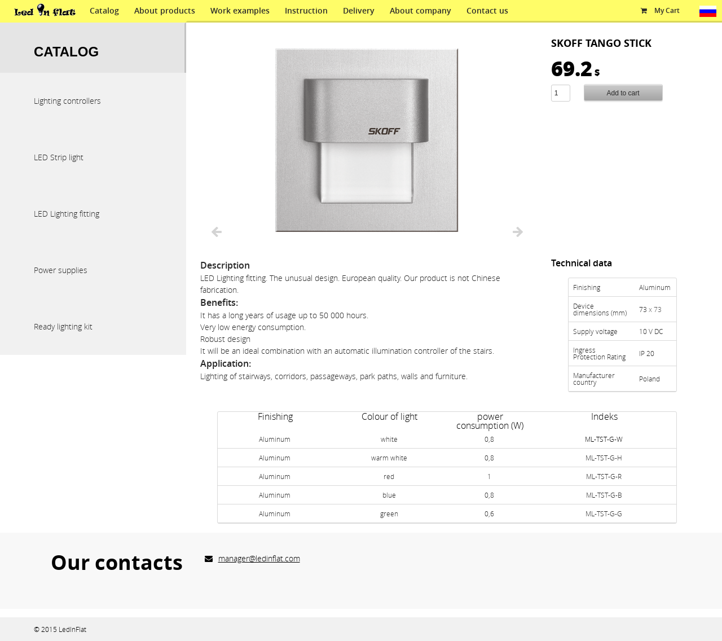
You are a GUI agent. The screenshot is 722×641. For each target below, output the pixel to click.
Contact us (487, 10)
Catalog (104, 10)
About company (420, 10)
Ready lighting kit (63, 326)
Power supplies (60, 270)
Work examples (240, 10)
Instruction (306, 10)
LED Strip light (58, 157)
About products (164, 10)
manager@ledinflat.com (259, 558)
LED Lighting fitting (66, 213)
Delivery (359, 10)
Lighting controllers (67, 100)
